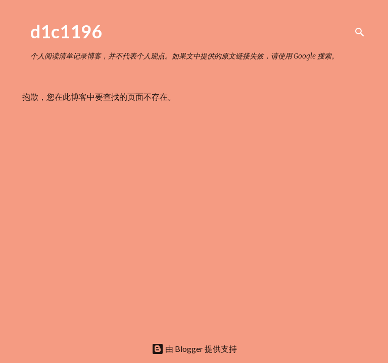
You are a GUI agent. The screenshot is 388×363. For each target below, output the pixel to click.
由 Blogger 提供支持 (194, 348)
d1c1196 (66, 31)
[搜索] (360, 32)
